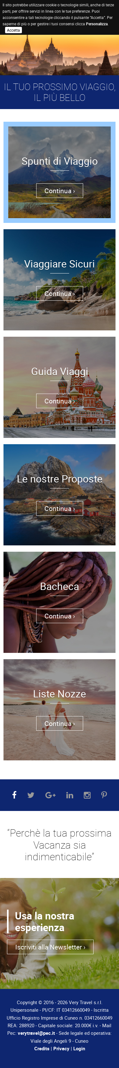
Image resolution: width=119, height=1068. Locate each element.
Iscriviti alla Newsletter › (50, 946)
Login (79, 1048)
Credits (42, 1048)
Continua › (59, 190)
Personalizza (97, 23)
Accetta (13, 30)
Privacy (61, 1048)
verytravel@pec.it (36, 1033)
